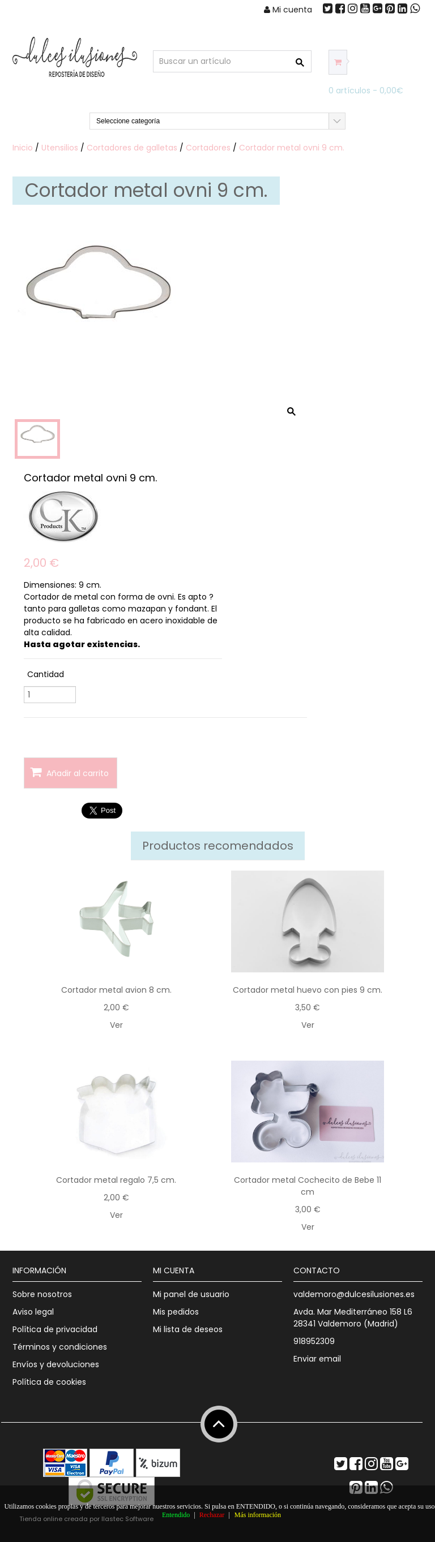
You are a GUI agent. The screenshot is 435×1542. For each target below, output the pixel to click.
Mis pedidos (176, 1311)
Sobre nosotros (42, 1294)
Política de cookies (49, 1382)
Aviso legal (33, 1311)
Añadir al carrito (69, 772)
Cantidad (45, 674)
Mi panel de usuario (191, 1294)
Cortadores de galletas (132, 147)
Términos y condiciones (59, 1347)
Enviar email (317, 1358)
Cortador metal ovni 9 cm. (291, 147)
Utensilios (59, 147)
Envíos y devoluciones (55, 1364)
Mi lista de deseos (188, 1329)
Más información (257, 1515)
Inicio (22, 147)
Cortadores (208, 147)
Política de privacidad (54, 1329)
